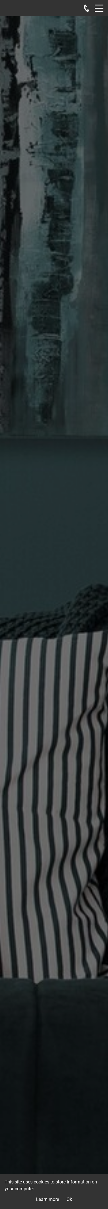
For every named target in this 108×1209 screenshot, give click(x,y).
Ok (69, 1199)
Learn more (47, 1199)
